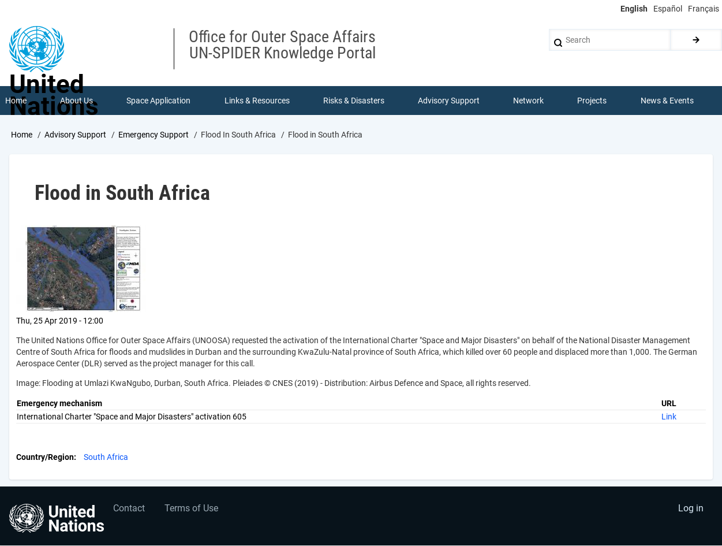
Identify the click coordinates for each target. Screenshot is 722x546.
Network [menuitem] (528, 100)
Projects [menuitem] (592, 100)
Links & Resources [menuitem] (257, 100)
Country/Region (45, 457)
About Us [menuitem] (76, 100)
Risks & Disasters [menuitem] (353, 100)
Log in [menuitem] (691, 508)
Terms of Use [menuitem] (192, 508)
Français (703, 8)
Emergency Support (153, 134)
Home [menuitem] (16, 100)
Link (668, 416)
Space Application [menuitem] (158, 100)
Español (667, 8)
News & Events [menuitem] (667, 100)
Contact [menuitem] (129, 508)
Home (21, 134)
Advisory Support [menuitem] (449, 100)
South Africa (106, 457)
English (634, 8)
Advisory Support (75, 134)
